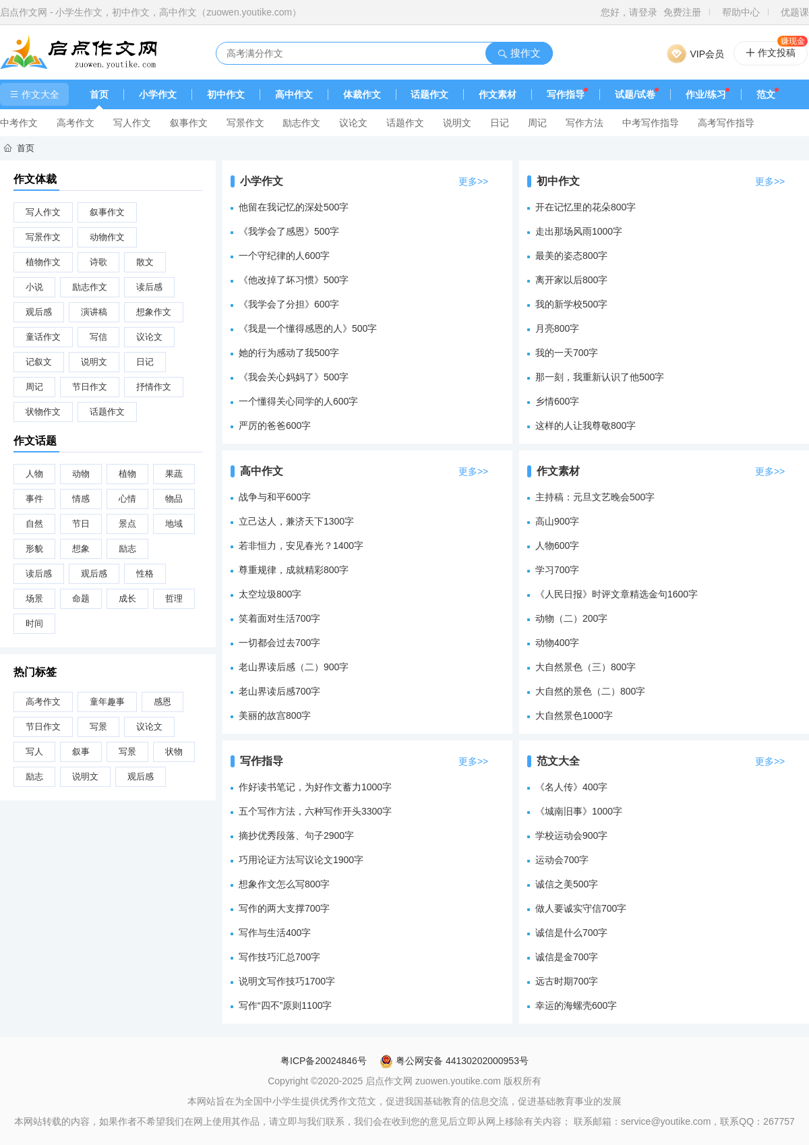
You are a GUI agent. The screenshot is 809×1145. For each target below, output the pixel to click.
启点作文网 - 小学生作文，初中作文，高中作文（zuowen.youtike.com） (150, 12)
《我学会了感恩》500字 (289, 231)
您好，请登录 (629, 12)
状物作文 (43, 412)
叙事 (81, 751)
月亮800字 (557, 328)
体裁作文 (362, 94)
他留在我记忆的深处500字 (294, 207)
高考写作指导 (726, 122)
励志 (127, 549)
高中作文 (294, 94)
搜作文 (519, 53)
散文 (145, 262)
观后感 (39, 312)
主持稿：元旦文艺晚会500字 (595, 497)
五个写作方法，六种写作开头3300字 (315, 811)
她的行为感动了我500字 (289, 352)
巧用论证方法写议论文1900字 (301, 859)
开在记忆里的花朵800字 (585, 207)
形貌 (34, 549)
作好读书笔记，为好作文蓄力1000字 (315, 787)
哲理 (174, 598)
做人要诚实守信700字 (580, 908)
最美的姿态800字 (571, 255)
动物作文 (107, 237)
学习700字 (557, 569)
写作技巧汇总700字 (279, 956)
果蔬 (174, 474)
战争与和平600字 (275, 497)
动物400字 (557, 642)
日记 (499, 122)
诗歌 (98, 262)
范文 (765, 94)
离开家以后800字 (571, 279)
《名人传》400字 (571, 787)
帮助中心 (741, 12)
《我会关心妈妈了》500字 (294, 377)
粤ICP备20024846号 (323, 1060)
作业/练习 (706, 94)
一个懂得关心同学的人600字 (298, 401)
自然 (34, 524)
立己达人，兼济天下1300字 (296, 521)
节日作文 (89, 387)
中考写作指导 (650, 122)
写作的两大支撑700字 (284, 908)
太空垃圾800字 (270, 594)
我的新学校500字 (571, 304)
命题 (81, 598)
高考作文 (75, 122)
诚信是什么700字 (571, 932)
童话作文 (43, 337)
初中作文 (226, 94)
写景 (98, 727)
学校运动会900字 (571, 835)
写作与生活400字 (275, 932)
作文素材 (497, 94)
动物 (81, 474)
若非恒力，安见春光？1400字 (301, 545)
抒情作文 (153, 387)
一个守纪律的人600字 (284, 255)
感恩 (162, 702)
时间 (34, 623)
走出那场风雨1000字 (578, 231)
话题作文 (429, 94)
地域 (174, 524)
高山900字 (557, 521)
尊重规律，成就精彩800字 (294, 569)
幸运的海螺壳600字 (576, 1005)
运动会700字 (562, 859)
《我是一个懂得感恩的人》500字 (308, 328)
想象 (81, 549)
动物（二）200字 (571, 618)
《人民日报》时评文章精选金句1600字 (616, 594)
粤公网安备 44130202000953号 (454, 1060)
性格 (145, 573)
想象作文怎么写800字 (284, 884)
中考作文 (19, 122)
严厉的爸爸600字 (275, 425)
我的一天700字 (566, 352)
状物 (174, 751)
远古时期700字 (566, 981)
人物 (34, 474)
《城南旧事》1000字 (578, 811)
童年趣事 (107, 702)
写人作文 (132, 122)
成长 (127, 598)
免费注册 (682, 12)
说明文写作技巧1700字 (287, 981)
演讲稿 (94, 312)
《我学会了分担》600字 (289, 304)
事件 (34, 499)
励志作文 (301, 122)
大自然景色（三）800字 (585, 667)
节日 (81, 524)
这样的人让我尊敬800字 (585, 425)
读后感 (149, 287)
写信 (98, 337)
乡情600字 (557, 401)
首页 (99, 94)
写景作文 (245, 122)
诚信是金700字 (566, 956)
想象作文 (153, 312)
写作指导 (566, 94)
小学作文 (158, 94)
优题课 (795, 12)
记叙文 (39, 362)
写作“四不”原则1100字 (285, 1005)
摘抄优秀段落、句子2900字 (296, 835)
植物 (127, 474)
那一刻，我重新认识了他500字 (599, 377)
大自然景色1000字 (574, 715)
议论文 (353, 122)
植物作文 (43, 262)
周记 (537, 122)
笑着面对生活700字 (279, 618)
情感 (81, 499)
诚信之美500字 (566, 884)
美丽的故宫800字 (275, 715)
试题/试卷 (635, 94)
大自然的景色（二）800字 (590, 691)
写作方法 (584, 122)
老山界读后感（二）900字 (294, 667)
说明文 (457, 122)
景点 (127, 524)
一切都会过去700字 (279, 642)
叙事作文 (189, 122)
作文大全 (34, 94)
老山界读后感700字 (279, 691)
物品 (174, 499)
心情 (127, 499)
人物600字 (557, 545)
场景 (34, 598)
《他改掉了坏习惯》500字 (294, 279)
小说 (34, 287)
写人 (34, 751)
